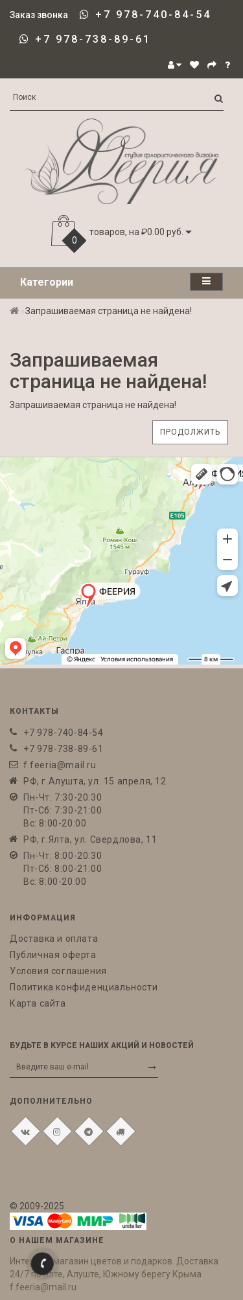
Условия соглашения (58, 971)
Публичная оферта (53, 955)
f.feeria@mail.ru (60, 765)
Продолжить (190, 432)
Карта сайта (38, 1003)
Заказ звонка (39, 15)
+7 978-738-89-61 (93, 39)
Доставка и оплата (54, 938)
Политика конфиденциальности (83, 987)
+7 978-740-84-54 (153, 14)
